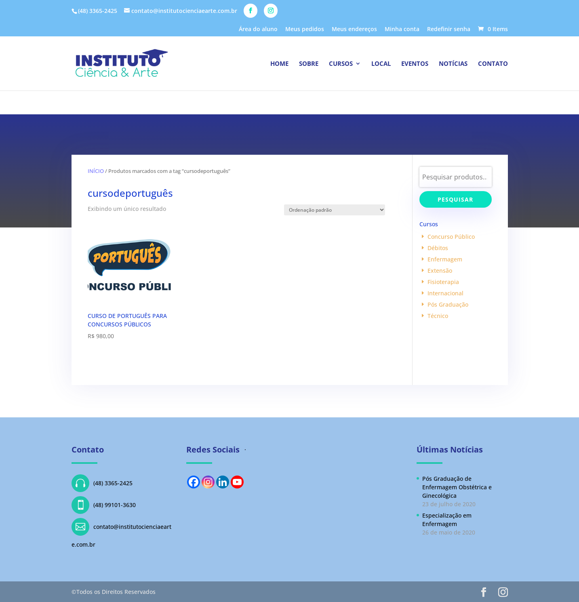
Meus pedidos (304, 29)
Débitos (437, 248)
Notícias (453, 64)
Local (381, 64)
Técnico (437, 316)
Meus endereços (354, 29)
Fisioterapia (443, 282)
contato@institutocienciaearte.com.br (121, 533)
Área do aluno (258, 29)
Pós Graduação (447, 304)
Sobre (308, 64)
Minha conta (402, 29)
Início (96, 171)
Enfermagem (444, 259)
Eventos (414, 64)
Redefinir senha (448, 29)
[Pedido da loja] (334, 209)
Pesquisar (455, 199)
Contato (493, 64)
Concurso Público (451, 236)
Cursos (341, 64)
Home (279, 64)
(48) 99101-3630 (104, 505)
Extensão (439, 270)
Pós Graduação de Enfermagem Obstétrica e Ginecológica (457, 487)
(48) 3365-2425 (102, 483)
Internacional (445, 293)
